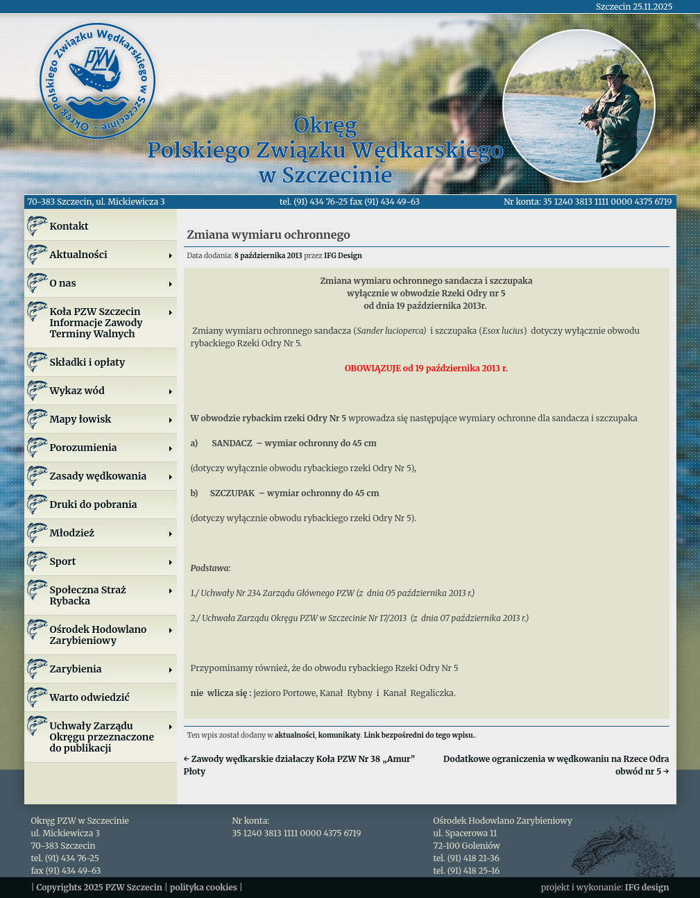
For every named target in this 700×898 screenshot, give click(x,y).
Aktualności (111, 254)
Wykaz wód (111, 390)
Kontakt (69, 226)
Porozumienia (111, 447)
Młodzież (111, 533)
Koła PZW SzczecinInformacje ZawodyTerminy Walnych (111, 322)
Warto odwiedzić (90, 697)
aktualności (295, 735)
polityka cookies (203, 887)
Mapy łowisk (111, 419)
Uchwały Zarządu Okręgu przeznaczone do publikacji (111, 737)
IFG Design (343, 255)
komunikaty (339, 735)
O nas (111, 283)
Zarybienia (111, 669)
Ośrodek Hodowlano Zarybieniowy (111, 635)
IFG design (647, 887)
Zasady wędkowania (111, 476)
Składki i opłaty (88, 362)
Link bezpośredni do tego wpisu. (419, 735)
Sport (111, 561)
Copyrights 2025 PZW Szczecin (99, 887)
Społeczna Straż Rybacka (111, 595)
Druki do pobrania (93, 504)
